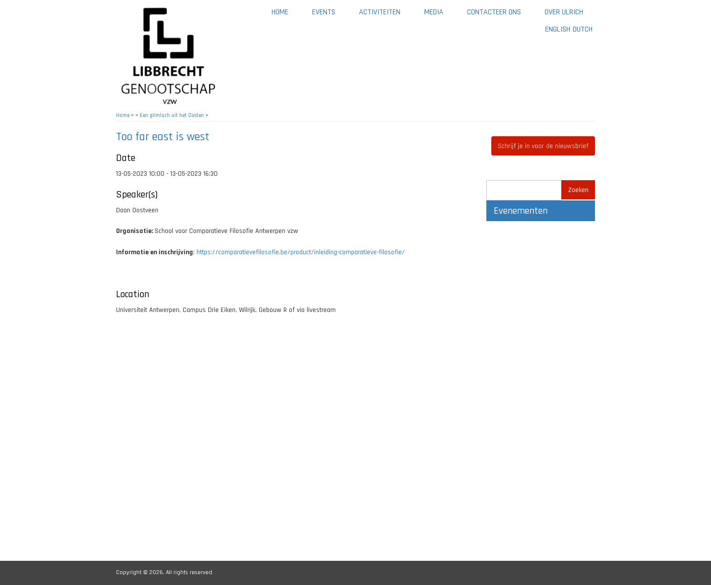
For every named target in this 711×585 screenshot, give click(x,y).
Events (323, 12)
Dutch (582, 29)
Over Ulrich (570, 15)
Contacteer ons (500, 15)
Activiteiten (385, 15)
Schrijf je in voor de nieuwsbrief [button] (543, 146)
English (557, 29)
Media (439, 15)
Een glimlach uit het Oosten (172, 115)
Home (280, 12)
